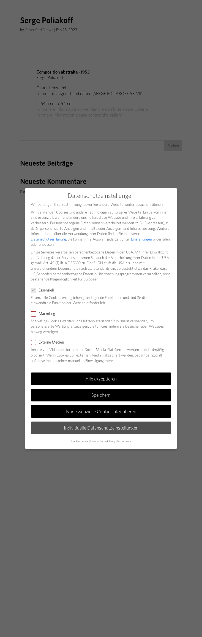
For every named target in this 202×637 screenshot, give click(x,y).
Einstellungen (141, 239)
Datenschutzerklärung (48, 239)
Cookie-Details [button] (79, 441)
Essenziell (44, 290)
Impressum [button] (124, 441)
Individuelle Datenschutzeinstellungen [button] (101, 428)
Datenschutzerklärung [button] (102, 441)
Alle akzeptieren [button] (101, 379)
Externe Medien (50, 342)
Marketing (45, 313)
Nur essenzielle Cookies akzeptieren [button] (101, 411)
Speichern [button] (101, 395)
